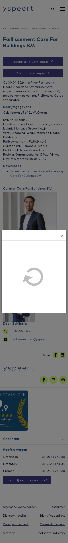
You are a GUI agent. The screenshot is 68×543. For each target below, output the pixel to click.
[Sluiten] (62, 235)
